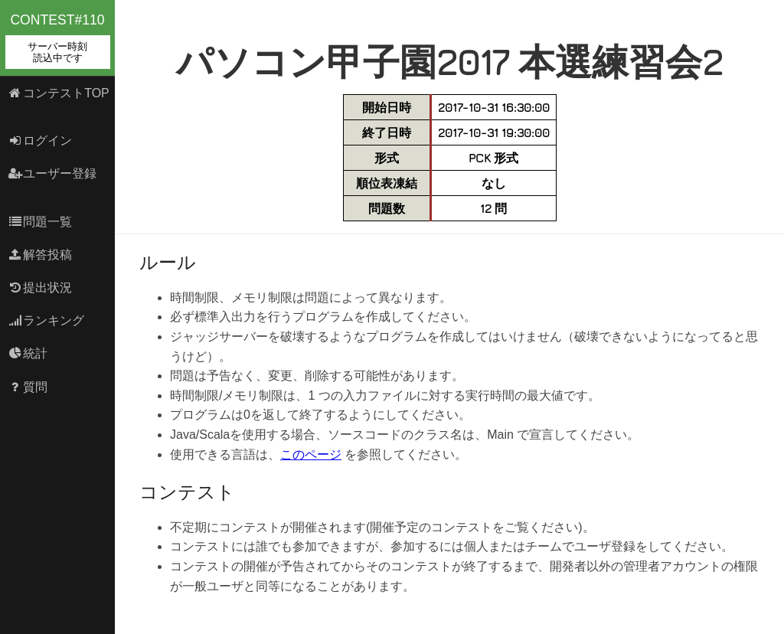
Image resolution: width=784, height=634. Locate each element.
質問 (28, 387)
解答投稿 (40, 254)
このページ (310, 454)
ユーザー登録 (52, 173)
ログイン (40, 140)
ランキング (46, 320)
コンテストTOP (58, 93)
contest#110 (57, 40)
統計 (28, 353)
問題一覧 (40, 221)
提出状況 (40, 287)
